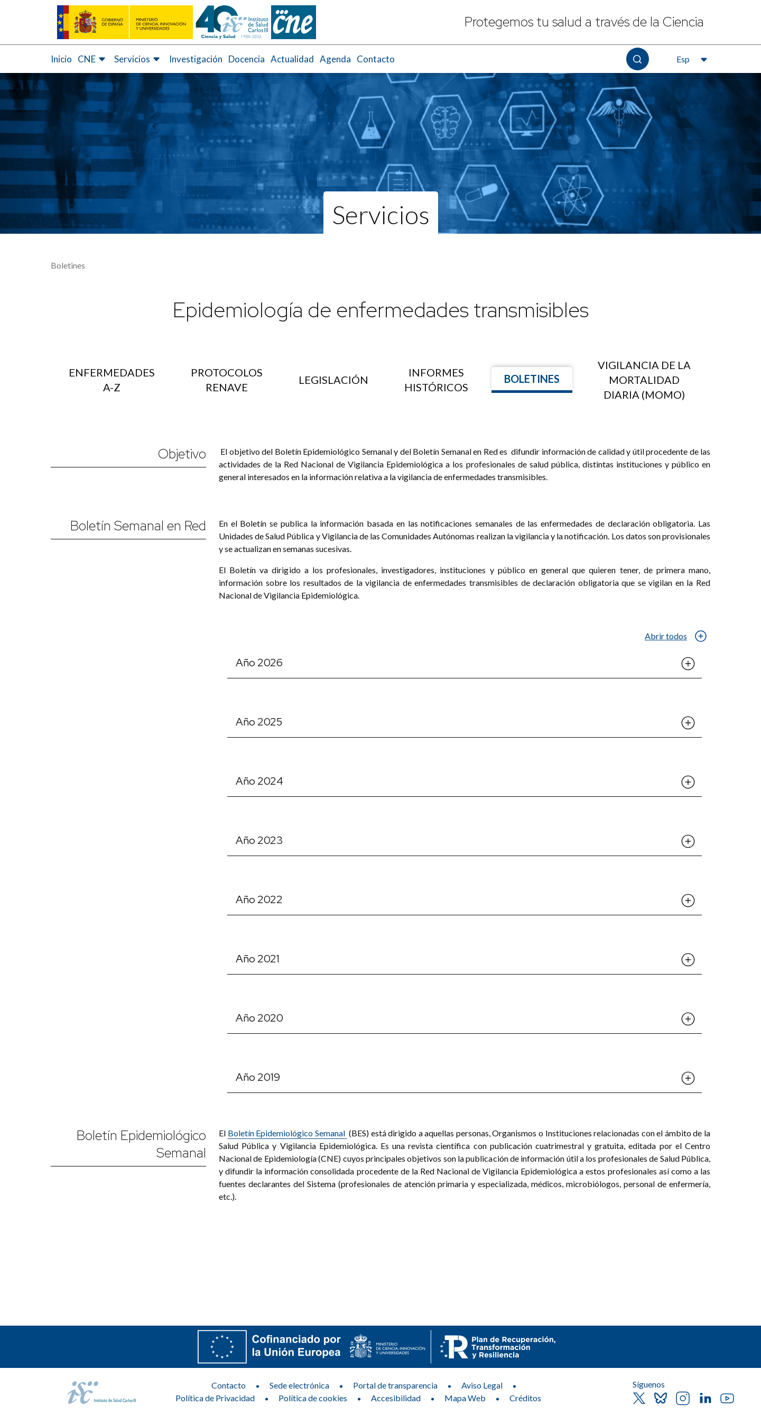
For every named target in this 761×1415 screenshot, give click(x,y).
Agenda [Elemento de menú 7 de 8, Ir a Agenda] (335, 59)
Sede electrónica (299, 1385)
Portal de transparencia (395, 1385)
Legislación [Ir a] (333, 379)
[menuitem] (61, 59)
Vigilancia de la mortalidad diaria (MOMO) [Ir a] (644, 380)
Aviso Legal (482, 1385)
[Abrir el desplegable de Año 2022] (688, 900)
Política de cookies (313, 1398)
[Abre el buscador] (637, 59)
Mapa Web (465, 1398)
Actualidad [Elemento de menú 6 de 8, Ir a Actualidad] (292, 59)
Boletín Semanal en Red (138, 526)
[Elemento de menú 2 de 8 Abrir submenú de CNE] (93, 59)
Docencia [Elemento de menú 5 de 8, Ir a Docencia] (246, 59)
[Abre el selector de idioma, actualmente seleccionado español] (690, 59)
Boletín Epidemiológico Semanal (141, 1144)
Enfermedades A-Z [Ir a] (112, 379)
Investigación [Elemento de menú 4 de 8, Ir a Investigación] (195, 59)
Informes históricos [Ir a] (436, 379)
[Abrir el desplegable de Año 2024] (688, 782)
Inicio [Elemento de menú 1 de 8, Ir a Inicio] (61, 59)
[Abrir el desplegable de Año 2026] (688, 663)
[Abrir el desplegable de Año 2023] (688, 841)
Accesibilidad (396, 1398)
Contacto (228, 1385)
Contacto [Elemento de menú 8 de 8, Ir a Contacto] (376, 59)
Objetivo (182, 454)
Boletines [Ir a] (532, 378)
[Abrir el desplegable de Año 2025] (688, 722)
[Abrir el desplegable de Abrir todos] (700, 636)
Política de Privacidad (215, 1398)
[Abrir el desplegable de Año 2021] (688, 959)
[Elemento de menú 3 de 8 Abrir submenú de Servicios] (138, 59)
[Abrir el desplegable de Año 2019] (688, 1078)
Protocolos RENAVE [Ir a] (227, 379)
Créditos (525, 1398)
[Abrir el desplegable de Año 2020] (688, 1019)
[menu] (380, 379)
